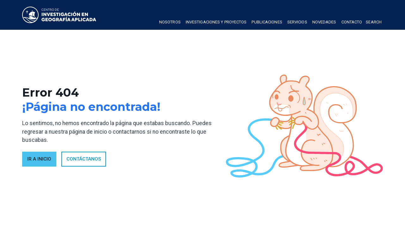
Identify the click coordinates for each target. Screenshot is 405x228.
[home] (59, 15)
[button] (170, 23)
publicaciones (267, 22)
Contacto (351, 22)
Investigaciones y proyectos (216, 22)
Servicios (297, 22)
